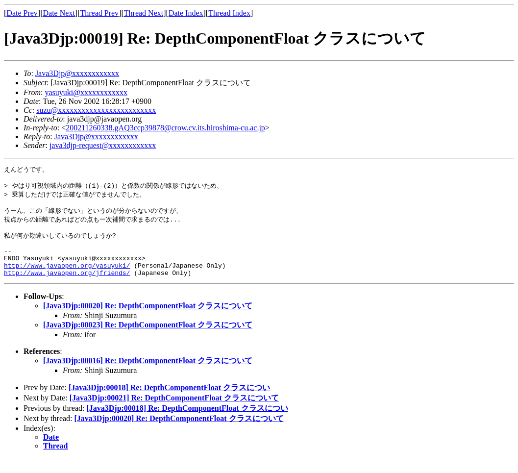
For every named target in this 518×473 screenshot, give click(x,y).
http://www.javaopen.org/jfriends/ (67, 287)
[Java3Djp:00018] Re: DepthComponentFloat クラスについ (169, 402)
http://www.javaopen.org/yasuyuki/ (67, 278)
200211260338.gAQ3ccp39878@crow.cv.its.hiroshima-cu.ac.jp (165, 128)
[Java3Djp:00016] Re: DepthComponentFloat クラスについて (147, 375)
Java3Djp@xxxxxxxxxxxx (77, 73)
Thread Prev (99, 13)
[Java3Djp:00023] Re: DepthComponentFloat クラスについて (147, 339)
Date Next (59, 13)
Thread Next (143, 13)
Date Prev (22, 13)
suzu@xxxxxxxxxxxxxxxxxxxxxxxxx (96, 110)
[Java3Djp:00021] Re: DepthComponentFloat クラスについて (174, 412)
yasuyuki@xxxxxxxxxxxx (86, 92)
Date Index (186, 13)
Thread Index (229, 13)
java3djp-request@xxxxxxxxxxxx (102, 145)
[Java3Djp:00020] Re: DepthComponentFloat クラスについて (147, 320)
